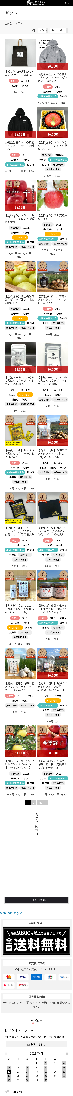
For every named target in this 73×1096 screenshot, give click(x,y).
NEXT (41, 803)
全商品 (8, 23)
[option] (37, 1073)
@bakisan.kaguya (11, 918)
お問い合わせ (38, 1050)
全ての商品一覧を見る (36, 911)
